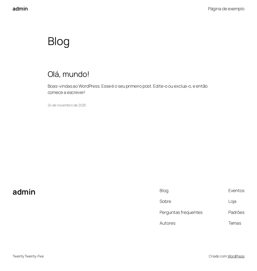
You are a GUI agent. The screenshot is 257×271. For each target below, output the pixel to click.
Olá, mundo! (69, 74)
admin (20, 8)
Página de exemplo (226, 9)
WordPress (236, 256)
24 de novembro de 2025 (67, 105)
